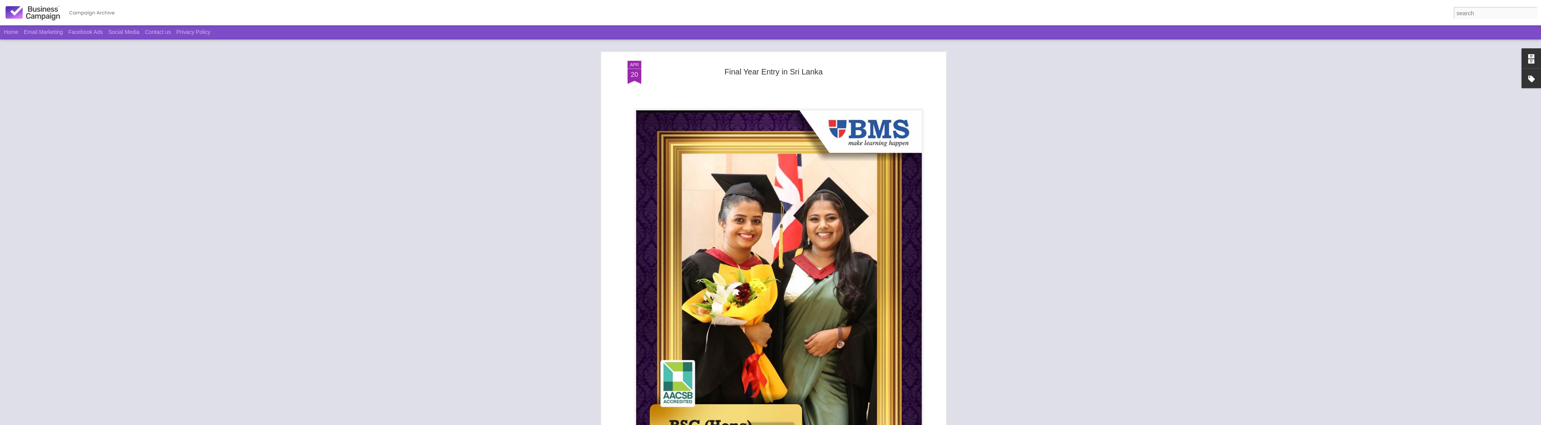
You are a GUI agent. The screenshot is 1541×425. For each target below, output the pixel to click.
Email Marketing (43, 32)
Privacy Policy (193, 32)
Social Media (123, 32)
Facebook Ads (86, 32)
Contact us (158, 32)
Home (11, 32)
